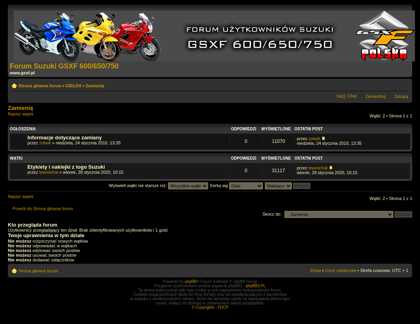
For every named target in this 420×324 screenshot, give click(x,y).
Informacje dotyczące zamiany (64, 137)
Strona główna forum (40, 85)
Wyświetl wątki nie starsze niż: (158, 185)
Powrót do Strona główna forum (43, 208)
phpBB (190, 281)
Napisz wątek (26, 116)
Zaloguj (401, 96)
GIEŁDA (73, 85)
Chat (352, 96)
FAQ (341, 96)
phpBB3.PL (256, 286)
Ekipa (315, 270)
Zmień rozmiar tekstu (402, 84)
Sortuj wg (236, 185)
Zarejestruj (375, 96)
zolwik (45, 142)
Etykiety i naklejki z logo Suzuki (66, 167)
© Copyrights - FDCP (210, 307)
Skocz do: (271, 214)
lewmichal (48, 172)
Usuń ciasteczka (340, 270)
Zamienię (94, 85)
